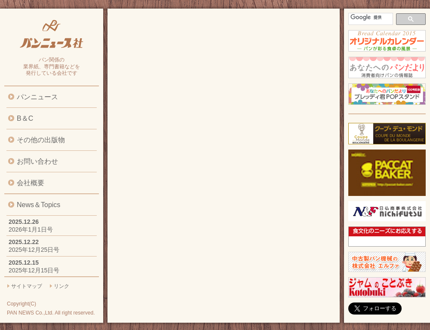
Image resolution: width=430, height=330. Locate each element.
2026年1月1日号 (31, 229)
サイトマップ (26, 286)
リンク (61, 286)
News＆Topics (38, 204)
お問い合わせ (37, 161)
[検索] (369, 17)
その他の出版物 (41, 140)
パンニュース (37, 97)
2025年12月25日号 (34, 249)
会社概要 (30, 182)
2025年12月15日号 (34, 270)
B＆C (25, 118)
